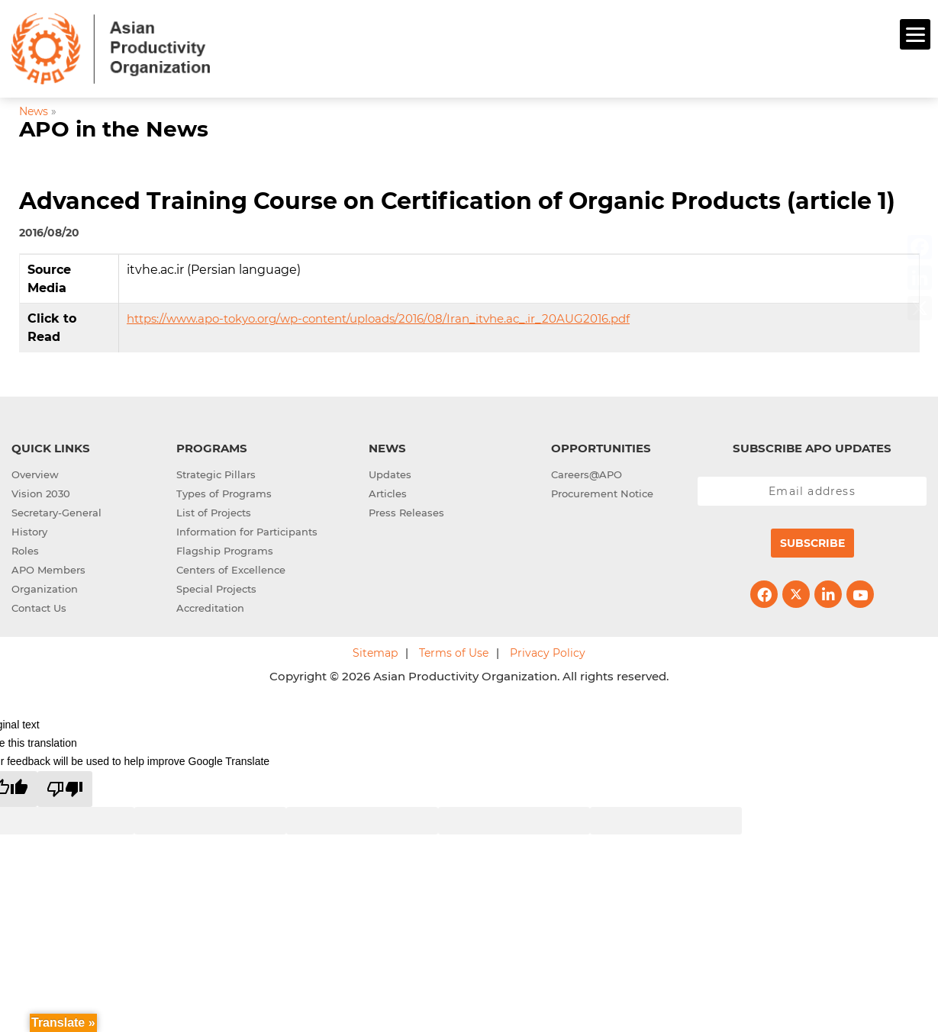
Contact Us (38, 606)
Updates (390, 473)
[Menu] (915, 34)
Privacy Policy (547, 651)
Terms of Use (453, 651)
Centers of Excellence (230, 568)
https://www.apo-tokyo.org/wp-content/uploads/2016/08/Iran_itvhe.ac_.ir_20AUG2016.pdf (378, 317)
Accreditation (210, 606)
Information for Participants (247, 530)
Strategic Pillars (216, 473)
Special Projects (216, 587)
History (29, 530)
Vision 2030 (40, 492)
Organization (44, 587)
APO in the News (113, 127)
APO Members (48, 568)
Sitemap (375, 651)
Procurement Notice (602, 492)
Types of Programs (224, 492)
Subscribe (812, 541)
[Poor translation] (64, 787)
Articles (388, 492)
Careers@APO (586, 473)
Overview (35, 473)
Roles (25, 549)
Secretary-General (56, 511)
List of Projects (213, 511)
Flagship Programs (224, 549)
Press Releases (406, 511)
